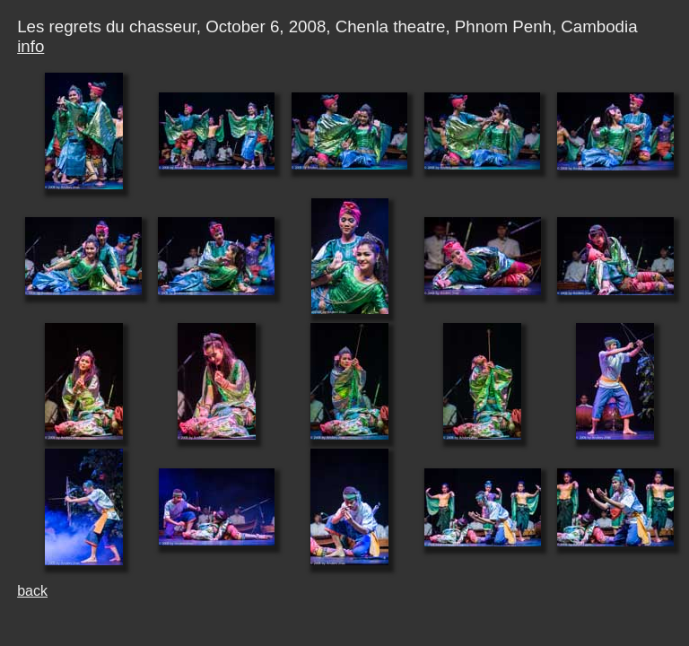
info (30, 46)
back (32, 590)
